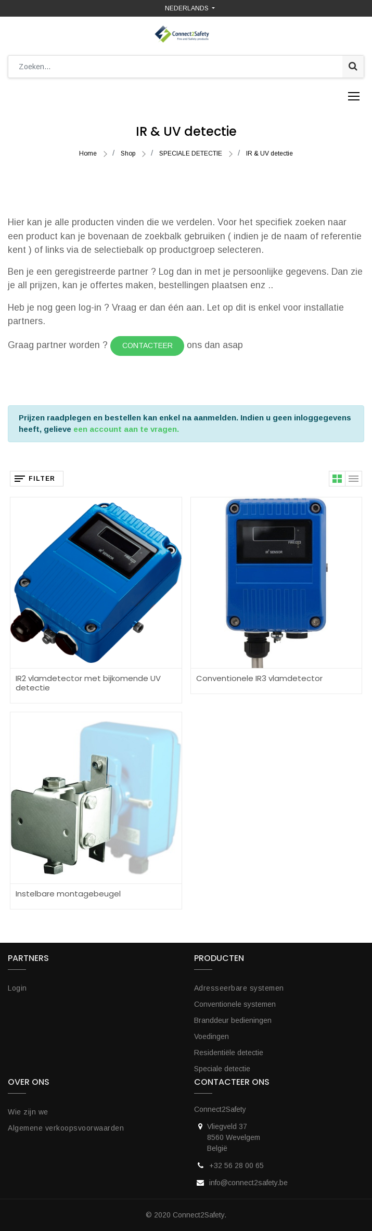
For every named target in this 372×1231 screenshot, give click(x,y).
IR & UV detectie (269, 153)
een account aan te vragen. (126, 429)
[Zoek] (353, 67)
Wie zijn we (28, 1112)
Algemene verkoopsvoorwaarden (66, 1128)
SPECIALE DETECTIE (190, 153)
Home (88, 153)
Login (17, 988)
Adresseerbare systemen (239, 988)
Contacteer (147, 345)
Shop (128, 153)
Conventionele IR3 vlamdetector (259, 678)
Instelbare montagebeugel (68, 893)
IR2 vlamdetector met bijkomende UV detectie (88, 683)
